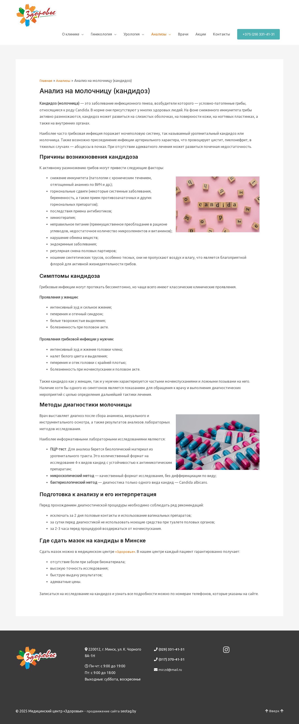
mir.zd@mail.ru (170, 670)
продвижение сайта (103, 711)
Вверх (274, 711)
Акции (200, 34)
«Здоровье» (125, 552)
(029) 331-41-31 (171, 649)
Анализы (158, 34)
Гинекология (101, 34)
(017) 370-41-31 (171, 659)
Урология (132, 34)
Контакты (221, 34)
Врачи (183, 34)
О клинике (70, 34)
